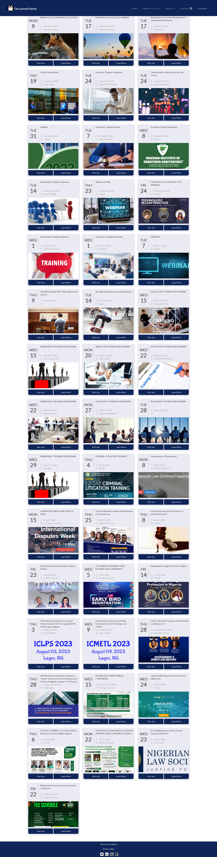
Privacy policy (108, 849)
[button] (186, 8)
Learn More (66, 63)
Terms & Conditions (108, 844)
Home (134, 8)
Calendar (202, 8)
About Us (170, 8)
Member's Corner (151, 8)
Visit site (41, 63)
